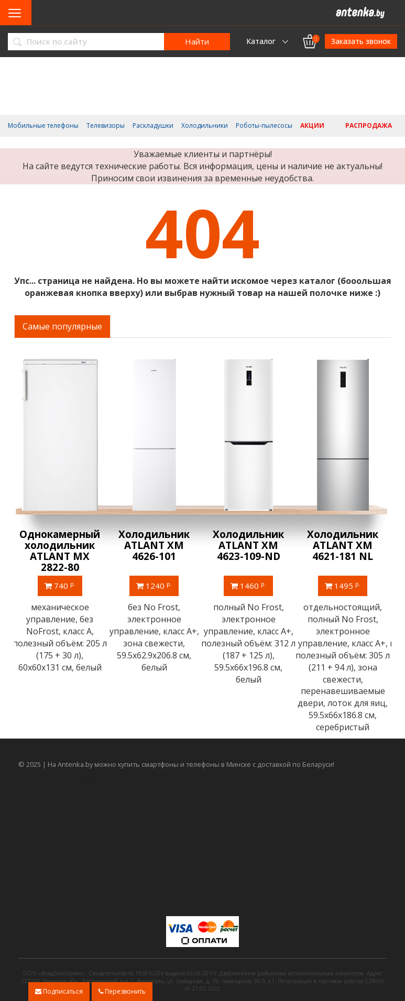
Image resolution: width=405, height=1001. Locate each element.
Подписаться (59, 991)
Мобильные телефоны (43, 126)
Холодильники (204, 126)
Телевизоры (105, 126)
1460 (250, 585)
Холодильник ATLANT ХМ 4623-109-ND (250, 545)
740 (61, 585)
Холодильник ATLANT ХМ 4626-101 (155, 545)
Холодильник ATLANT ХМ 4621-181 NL (344, 545)
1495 (344, 585)
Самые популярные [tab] (62, 326)
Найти (197, 41)
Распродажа (368, 126)
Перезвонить (122, 991)
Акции (312, 126)
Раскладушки (153, 126)
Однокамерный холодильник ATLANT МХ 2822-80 (61, 550)
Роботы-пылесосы (264, 126)
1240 (155, 585)
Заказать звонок (361, 41)
